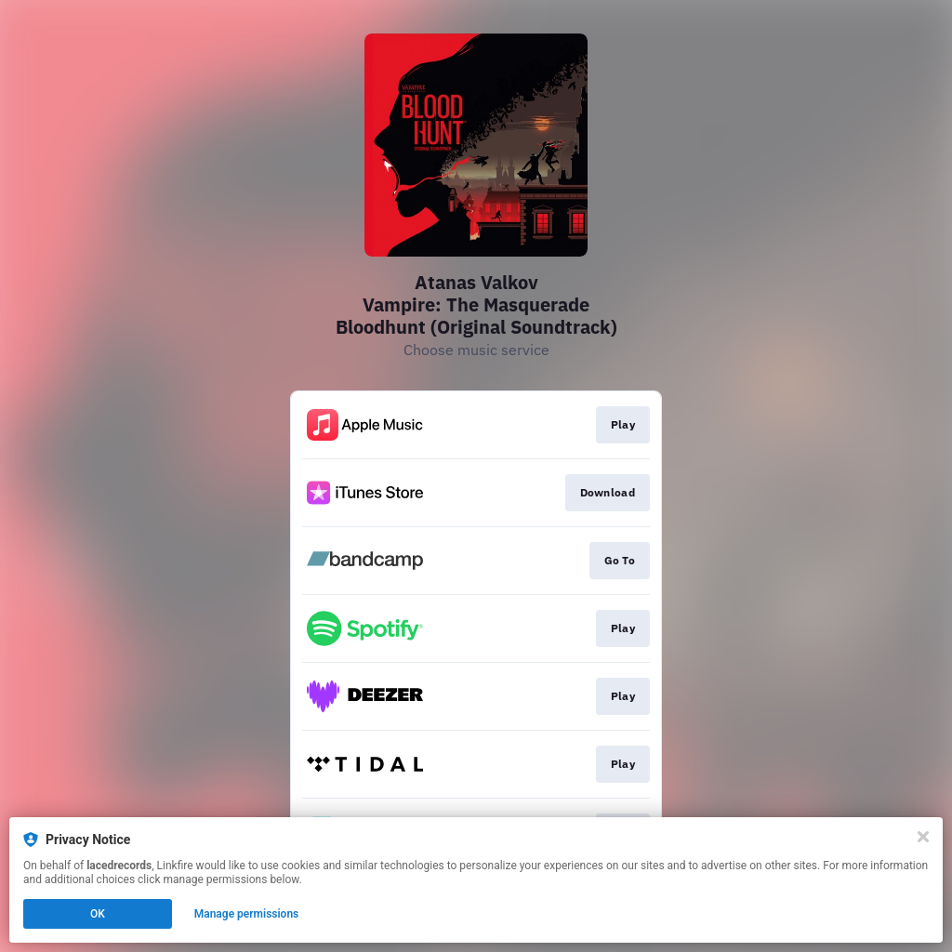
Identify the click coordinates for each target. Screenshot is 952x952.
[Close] (923, 837)
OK (97, 913)
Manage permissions (246, 913)
